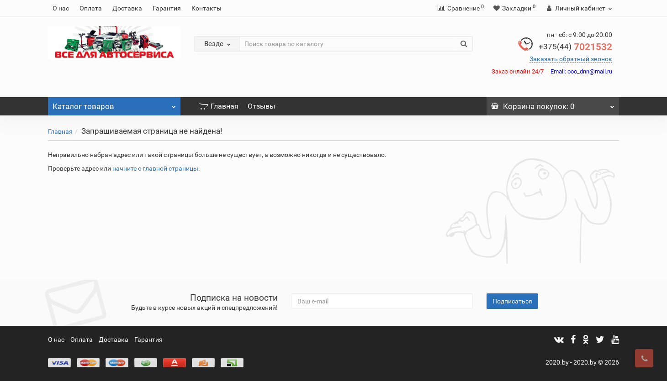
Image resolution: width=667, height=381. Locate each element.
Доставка (127, 8)
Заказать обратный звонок (570, 59)
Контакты (206, 8)
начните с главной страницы (155, 168)
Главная (218, 106)
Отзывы (261, 106)
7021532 (575, 47)
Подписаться (512, 301)
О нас (61, 8)
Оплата (90, 8)
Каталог (114, 104)
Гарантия (167, 8)
